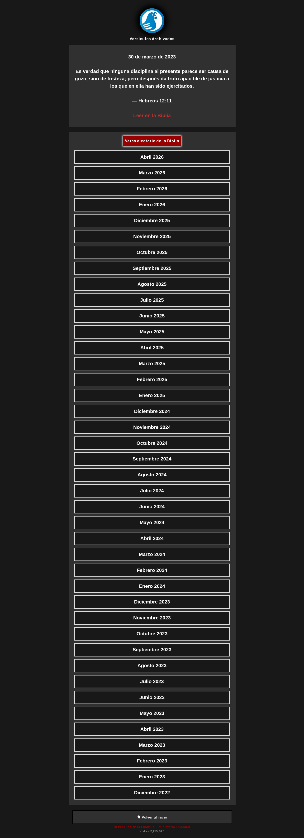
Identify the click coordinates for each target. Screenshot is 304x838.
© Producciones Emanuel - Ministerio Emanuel (152, 827)
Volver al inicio (152, 817)
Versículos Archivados (152, 38)
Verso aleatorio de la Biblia (152, 141)
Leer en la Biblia (152, 115)
